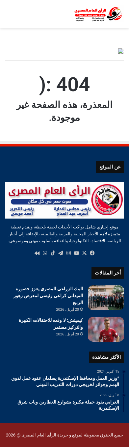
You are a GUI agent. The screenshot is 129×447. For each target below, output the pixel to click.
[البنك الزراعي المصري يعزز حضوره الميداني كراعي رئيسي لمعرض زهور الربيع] (106, 297)
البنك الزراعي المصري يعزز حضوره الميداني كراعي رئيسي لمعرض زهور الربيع (48, 295)
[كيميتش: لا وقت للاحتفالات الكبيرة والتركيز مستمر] (106, 329)
